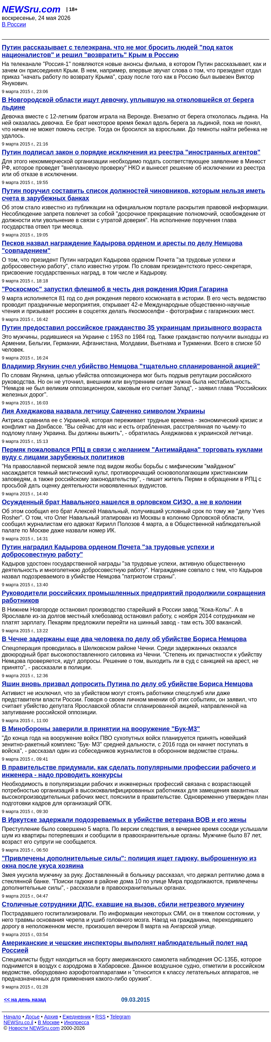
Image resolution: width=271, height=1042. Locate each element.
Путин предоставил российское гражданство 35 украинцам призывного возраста (132, 327)
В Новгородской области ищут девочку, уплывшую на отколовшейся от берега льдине (128, 103)
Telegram (120, 1017)
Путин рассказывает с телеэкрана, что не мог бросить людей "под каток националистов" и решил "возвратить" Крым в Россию (117, 51)
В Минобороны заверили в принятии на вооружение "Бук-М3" (101, 728)
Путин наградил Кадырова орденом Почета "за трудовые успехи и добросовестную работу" (108, 550)
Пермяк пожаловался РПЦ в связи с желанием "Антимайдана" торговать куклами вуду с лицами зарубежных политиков (132, 453)
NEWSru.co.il (18, 1022)
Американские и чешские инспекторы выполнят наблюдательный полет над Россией (124, 946)
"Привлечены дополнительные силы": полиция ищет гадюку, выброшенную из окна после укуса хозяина (129, 862)
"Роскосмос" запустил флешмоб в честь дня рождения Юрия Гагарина (115, 289)
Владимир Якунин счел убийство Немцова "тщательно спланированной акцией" (131, 366)
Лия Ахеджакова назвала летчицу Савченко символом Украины (103, 411)
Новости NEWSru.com (34, 1028)
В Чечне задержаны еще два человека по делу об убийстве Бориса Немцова (124, 639)
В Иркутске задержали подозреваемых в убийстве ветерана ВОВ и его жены (124, 819)
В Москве (49, 1022)
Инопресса (77, 1022)
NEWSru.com (31, 9)
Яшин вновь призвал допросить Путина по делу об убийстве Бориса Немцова (127, 684)
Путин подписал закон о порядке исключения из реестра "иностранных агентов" (131, 152)
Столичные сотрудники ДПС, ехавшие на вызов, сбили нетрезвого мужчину (123, 904)
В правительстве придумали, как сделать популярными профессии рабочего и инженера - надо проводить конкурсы (129, 771)
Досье (32, 1017)
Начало (12, 1017)
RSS (100, 1017)
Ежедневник (77, 1017)
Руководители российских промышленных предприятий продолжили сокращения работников (134, 596)
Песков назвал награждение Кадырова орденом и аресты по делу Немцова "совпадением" (122, 247)
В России (14, 24)
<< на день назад (25, 999)
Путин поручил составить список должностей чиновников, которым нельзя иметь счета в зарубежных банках (133, 194)
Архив (51, 1017)
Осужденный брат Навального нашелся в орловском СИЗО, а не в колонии (121, 502)
